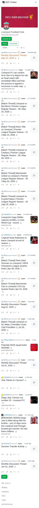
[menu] (35, 2)
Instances (5, 492)
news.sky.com (5, 434)
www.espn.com (6, 225)
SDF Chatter (9, 2)
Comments (13, 44)
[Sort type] (10, 48)
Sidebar (7, 39)
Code (4, 500)
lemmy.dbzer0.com (7, 350)
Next (4, 477)
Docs (3, 496)
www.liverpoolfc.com (7, 89)
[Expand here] (34, 347)
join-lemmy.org (7, 504)
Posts (5, 44)
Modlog (4, 487)
